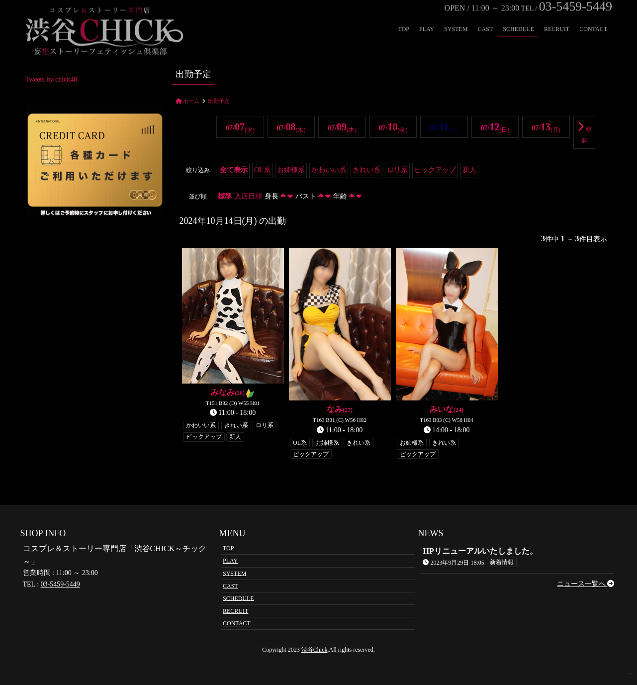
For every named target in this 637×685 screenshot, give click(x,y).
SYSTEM (455, 17)
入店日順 (248, 196)
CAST (485, 17)
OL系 (262, 170)
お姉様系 (291, 170)
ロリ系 (397, 170)
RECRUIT (556, 17)
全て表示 (234, 170)
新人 (469, 170)
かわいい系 (328, 170)
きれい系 (366, 170)
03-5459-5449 (60, 584)
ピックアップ (435, 170)
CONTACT (593, 17)
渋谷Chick (314, 649)
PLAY (426, 17)
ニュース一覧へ (586, 583)
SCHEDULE (518, 17)
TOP (403, 17)
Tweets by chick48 (51, 79)
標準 (225, 196)
